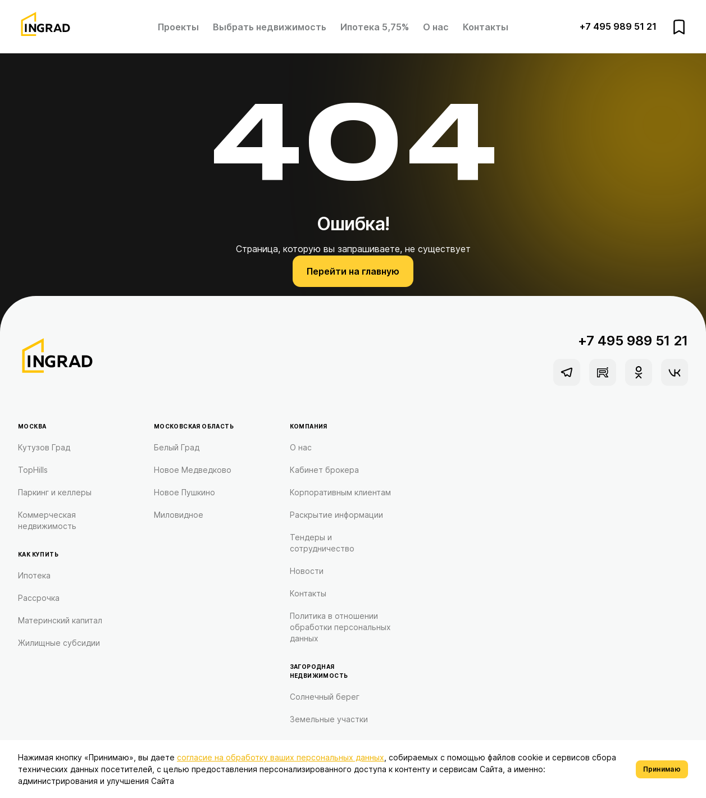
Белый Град (176, 447)
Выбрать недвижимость (269, 27)
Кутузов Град (44, 447)
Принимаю (662, 769)
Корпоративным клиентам (340, 492)
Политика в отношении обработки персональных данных (340, 627)
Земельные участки (329, 719)
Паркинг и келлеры (55, 492)
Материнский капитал (60, 620)
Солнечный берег (324, 696)
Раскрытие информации (336, 514)
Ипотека (34, 575)
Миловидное (178, 514)
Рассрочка (39, 598)
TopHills (33, 470)
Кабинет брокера (324, 470)
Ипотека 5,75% (374, 27)
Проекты (178, 27)
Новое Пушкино (184, 492)
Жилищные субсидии (59, 642)
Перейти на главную (353, 271)
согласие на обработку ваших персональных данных (280, 757)
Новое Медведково (192, 470)
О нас (436, 27)
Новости (307, 571)
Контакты (485, 27)
